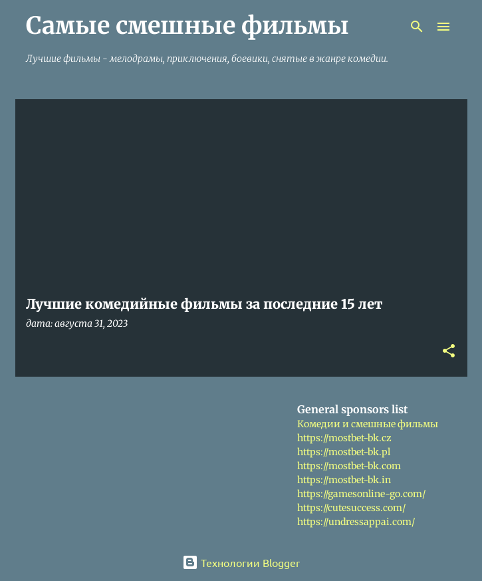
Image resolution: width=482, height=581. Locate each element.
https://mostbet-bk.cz (344, 438)
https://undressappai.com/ (356, 522)
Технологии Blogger (241, 562)
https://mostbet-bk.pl (343, 452)
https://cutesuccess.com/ (351, 508)
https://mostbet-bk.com (349, 466)
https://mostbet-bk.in (344, 480)
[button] (449, 352)
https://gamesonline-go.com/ (361, 494)
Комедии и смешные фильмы (367, 424)
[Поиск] (417, 27)
